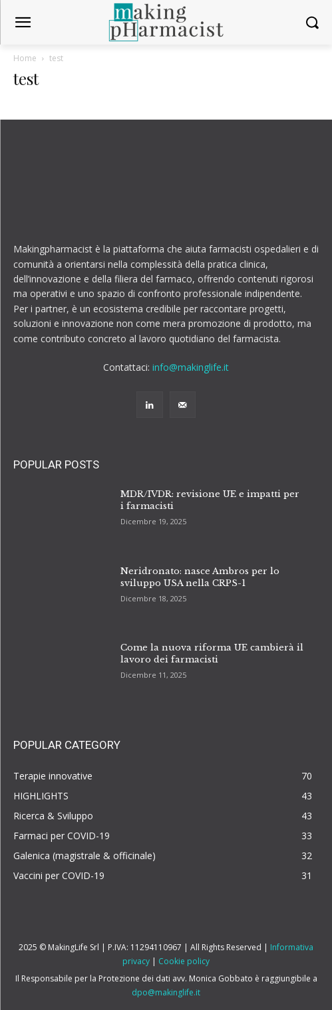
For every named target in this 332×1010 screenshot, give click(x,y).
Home (25, 58)
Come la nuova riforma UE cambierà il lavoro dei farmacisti (211, 653)
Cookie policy (184, 961)
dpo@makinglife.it (166, 992)
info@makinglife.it (190, 367)
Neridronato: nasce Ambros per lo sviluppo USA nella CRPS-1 (199, 577)
